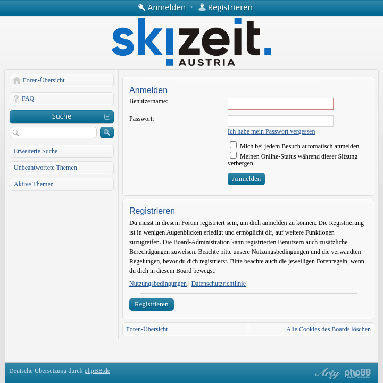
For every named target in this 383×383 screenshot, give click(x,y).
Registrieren (152, 304)
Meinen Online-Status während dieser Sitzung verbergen (292, 160)
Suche (62, 116)
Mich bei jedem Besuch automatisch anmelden (294, 146)
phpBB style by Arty (326, 373)
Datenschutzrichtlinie (218, 283)
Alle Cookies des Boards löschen (328, 329)
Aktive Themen (34, 184)
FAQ (28, 98)
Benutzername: (148, 101)
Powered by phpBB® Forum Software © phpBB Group (358, 373)
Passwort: (141, 118)
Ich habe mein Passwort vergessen (271, 131)
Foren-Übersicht (44, 80)
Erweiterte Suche (35, 151)
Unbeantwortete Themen (45, 167)
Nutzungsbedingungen (158, 283)
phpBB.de (97, 370)
